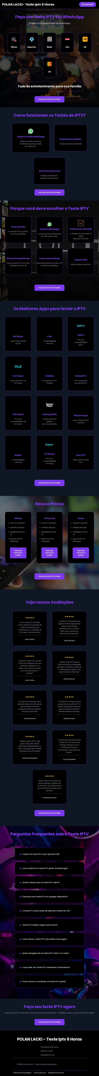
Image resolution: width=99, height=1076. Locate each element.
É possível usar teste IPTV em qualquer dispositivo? (45, 896)
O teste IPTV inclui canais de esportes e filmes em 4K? (46, 911)
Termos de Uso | (40, 1073)
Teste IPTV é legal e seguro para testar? (40, 925)
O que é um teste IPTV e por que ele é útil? (41, 854)
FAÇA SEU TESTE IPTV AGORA (49, 99)
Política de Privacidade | (22, 1073)
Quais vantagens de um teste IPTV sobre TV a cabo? (45, 953)
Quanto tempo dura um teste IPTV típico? (41, 882)
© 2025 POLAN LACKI (56, 1073)
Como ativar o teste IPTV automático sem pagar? (44, 939)
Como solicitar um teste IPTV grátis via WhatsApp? (45, 868)
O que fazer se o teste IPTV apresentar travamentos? (46, 967)
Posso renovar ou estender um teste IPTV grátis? (44, 981)
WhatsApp (87, 4)
